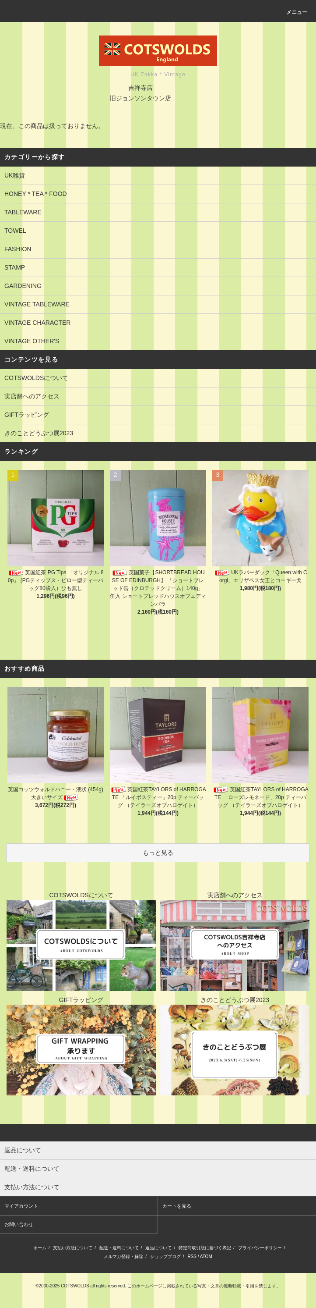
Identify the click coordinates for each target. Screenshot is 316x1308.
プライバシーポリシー (260, 1247)
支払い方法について (72, 1247)
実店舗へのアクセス (32, 396)
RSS (192, 1256)
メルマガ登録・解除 (123, 1256)
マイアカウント (21, 1205)
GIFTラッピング (26, 414)
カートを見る (176, 1205)
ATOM (206, 1256)
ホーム (39, 1247)
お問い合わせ (18, 1224)
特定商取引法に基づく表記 (205, 1247)
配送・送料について (119, 1247)
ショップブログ (165, 1256)
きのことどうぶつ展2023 (38, 433)
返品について (158, 1247)
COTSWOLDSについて (36, 377)
